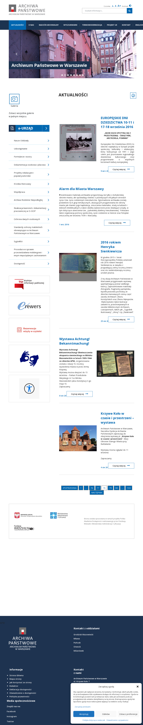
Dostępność (19, 263)
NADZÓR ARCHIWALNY (49, 25)
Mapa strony (15, 679)
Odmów (106, 714)
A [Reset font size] (115, 5)
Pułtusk (77, 642)
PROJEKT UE (112, 25)
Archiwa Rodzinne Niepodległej (28, 200)
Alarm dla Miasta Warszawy (81, 188)
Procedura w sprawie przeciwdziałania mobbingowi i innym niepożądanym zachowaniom (30, 252)
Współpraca (19, 192)
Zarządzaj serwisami (82, 707)
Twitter (10, 721)
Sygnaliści (18, 241)
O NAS (31, 25)
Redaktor (13, 686)
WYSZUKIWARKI (70, 25)
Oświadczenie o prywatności (117, 720)
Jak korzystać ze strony (20, 682)
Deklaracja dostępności (20, 689)
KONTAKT (126, 25)
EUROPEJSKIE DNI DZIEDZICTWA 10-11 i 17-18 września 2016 (117, 122)
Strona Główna (16, 675)
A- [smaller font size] (113, 6)
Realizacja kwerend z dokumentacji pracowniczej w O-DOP (30, 209)
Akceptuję (83, 714)
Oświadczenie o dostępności (22, 693)
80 (116, 488)
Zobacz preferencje (128, 714)
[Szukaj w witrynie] (129, 10)
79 (110, 488)
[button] (137, 686)
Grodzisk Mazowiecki (83, 634)
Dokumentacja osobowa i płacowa (30, 164)
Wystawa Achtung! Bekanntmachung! (74, 341)
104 (129, 488)
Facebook (11, 711)
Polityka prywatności (19, 696)
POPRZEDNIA (69, 488)
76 (92, 488)
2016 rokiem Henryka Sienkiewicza (111, 246)
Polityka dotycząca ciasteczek (94, 720)
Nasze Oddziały (21, 140)
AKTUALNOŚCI (17, 25)
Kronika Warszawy (22, 183)
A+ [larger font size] (119, 6)
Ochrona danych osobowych (27, 219)
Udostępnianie (20, 148)
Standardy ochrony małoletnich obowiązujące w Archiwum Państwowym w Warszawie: (28, 230)
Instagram (12, 716)
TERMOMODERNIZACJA (92, 25)
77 (98, 488)
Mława (77, 638)
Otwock (77, 646)
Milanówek (79, 650)
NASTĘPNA (96, 492)
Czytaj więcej (121, 169)
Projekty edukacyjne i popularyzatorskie (24, 174)
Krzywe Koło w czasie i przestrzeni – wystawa (117, 418)
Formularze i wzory (23, 156)
